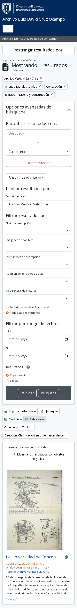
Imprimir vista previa (20, 411)
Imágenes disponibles (19, 240)
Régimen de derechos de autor (25, 273)
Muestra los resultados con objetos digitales (38, 456)
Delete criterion (38, 163)
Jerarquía (49, 411)
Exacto (14, 381)
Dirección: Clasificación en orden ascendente (34, 435)
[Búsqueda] (38, 133)
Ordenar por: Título (17, 427)
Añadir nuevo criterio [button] (25, 177)
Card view (13, 419)
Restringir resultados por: (39, 50)
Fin (7, 348)
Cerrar (32, 60)
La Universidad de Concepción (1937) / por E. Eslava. (33, 556)
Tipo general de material (21, 290)
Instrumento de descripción (23, 257)
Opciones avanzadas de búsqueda (28, 109)
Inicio (9, 331)
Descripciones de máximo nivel (29, 307)
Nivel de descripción (18, 223)
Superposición (19, 375)
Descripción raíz (16, 196)
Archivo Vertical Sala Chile (33, 571)
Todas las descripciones (25, 313)
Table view (34, 419)
